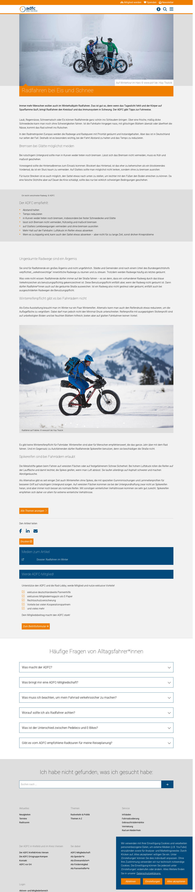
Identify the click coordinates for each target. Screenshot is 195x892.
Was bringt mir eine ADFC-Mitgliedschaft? (50, 794)
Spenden (150, 2)
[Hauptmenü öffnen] (171, 9)
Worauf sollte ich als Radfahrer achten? (48, 824)
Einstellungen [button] (152, 881)
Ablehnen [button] (131, 881)
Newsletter (166, 2)
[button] (22, 643)
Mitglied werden (130, 2)
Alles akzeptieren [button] (176, 881)
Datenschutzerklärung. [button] (149, 873)
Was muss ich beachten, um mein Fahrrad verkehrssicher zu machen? (69, 809)
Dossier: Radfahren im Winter (52, 671)
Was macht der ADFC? (37, 779)
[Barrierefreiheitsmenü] (158, 9)
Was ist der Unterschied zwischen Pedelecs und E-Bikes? (60, 840)
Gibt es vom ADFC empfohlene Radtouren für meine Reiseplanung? (67, 855)
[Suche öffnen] (165, 9)
